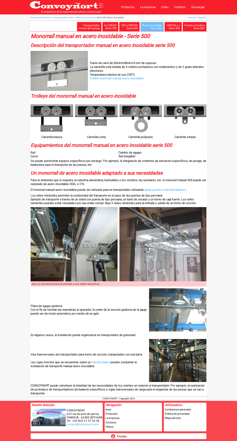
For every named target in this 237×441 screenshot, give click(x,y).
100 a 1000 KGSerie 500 (129, 27)
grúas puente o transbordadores (165, 190)
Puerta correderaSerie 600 (195, 27)
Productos (128, 7)
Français (192, 17)
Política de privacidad (177, 413)
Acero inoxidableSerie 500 (152, 27)
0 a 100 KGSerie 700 (110, 27)
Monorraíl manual (85, 17)
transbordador (100, 362)
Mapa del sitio (173, 418)
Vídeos (110, 426)
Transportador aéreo (63, 17)
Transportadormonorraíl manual (89, 27)
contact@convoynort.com (83, 424)
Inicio (108, 409)
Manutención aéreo (41, 17)
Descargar (198, 7)
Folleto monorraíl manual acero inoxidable (116, 78)
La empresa (148, 7)
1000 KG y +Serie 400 (173, 27)
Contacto (180, 7)
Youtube (122, 436)
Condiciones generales (178, 409)
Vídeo (165, 7)
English (202, 17)
